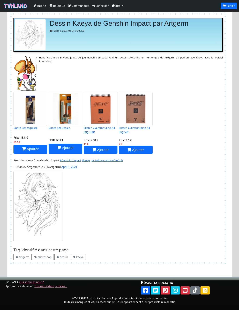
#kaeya (86, 160)
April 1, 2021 (69, 167)
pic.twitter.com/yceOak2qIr (107, 160)
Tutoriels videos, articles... (50, 286)
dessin (62, 257)
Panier (229, 6)
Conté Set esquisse (30, 111)
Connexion (100, 6)
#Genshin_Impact (70, 160)
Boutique (57, 6)
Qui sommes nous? (31, 282)
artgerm (22, 257)
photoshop (42, 257)
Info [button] (116, 6)
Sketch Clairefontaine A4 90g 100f (100, 113)
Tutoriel (40, 6)
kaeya (78, 257)
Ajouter (30, 149)
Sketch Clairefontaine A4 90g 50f (136, 113)
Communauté (78, 6)
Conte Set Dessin (65, 111)
